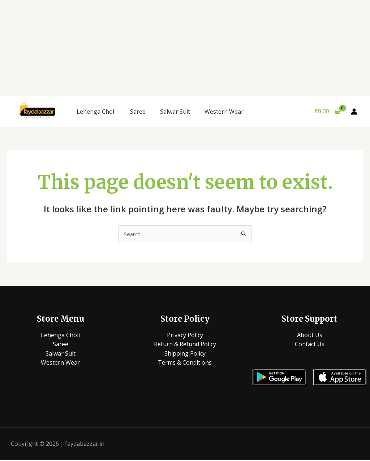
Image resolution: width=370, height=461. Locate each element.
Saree (138, 112)
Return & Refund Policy (185, 345)
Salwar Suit (175, 112)
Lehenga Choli (96, 112)
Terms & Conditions (185, 363)
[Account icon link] (354, 111)
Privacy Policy (185, 335)
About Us (309, 335)
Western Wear (224, 112)
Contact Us (309, 345)
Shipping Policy (185, 354)
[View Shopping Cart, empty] (327, 111)
